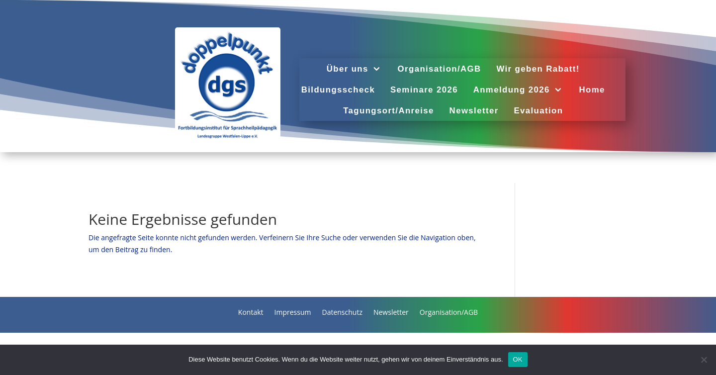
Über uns (347, 69)
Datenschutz (342, 313)
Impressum (292, 313)
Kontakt (251, 313)
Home (592, 90)
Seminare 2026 (424, 90)
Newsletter (474, 111)
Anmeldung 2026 (511, 90)
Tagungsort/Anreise (388, 111)
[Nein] (704, 360)
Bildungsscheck (338, 90)
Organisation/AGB (439, 69)
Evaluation (538, 111)
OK (518, 359)
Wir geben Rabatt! (538, 69)
